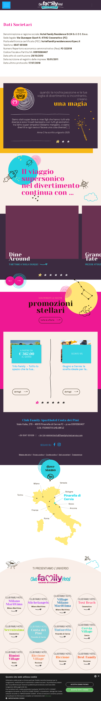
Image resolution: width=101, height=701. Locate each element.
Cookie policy (51, 455)
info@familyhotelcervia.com (68, 436)
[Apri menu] (6, 5)
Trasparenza (77, 455)
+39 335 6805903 (46, 436)
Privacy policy (38, 455)
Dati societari (64, 455)
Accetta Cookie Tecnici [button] (80, 684)
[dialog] (50, 687)
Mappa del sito (25, 455)
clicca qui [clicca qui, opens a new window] (48, 696)
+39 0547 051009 (26, 436)
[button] (34, 698)
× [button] (98, 676)
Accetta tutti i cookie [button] (79, 690)
